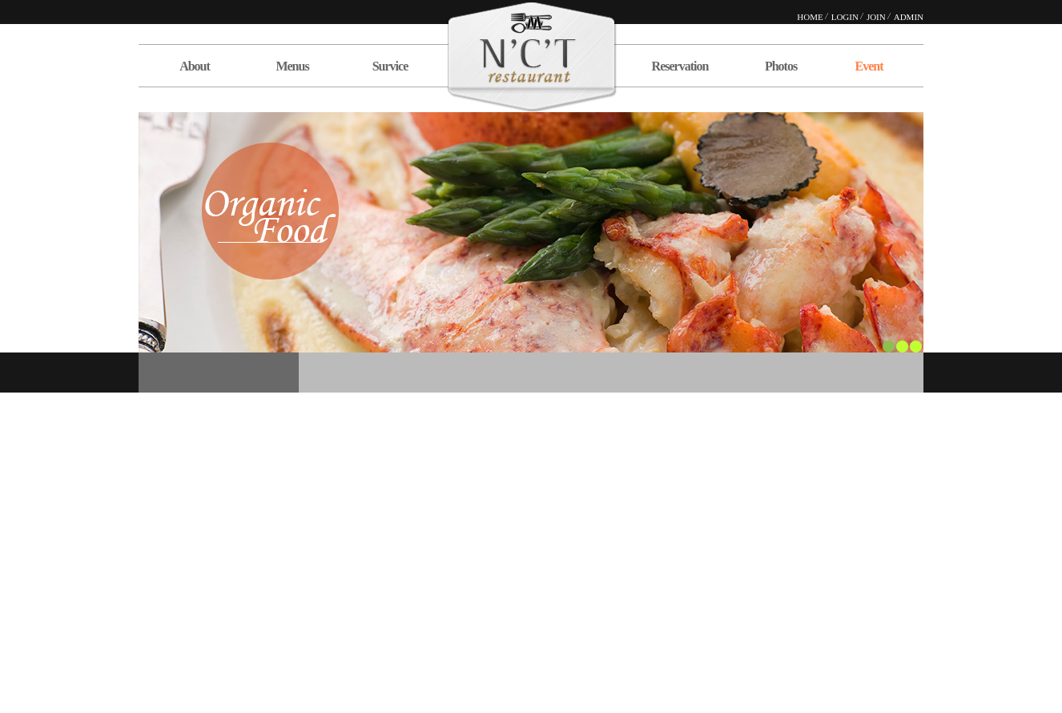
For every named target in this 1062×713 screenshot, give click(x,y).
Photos (781, 66)
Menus (292, 66)
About (194, 66)
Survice (390, 66)
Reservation (680, 66)
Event (869, 66)
